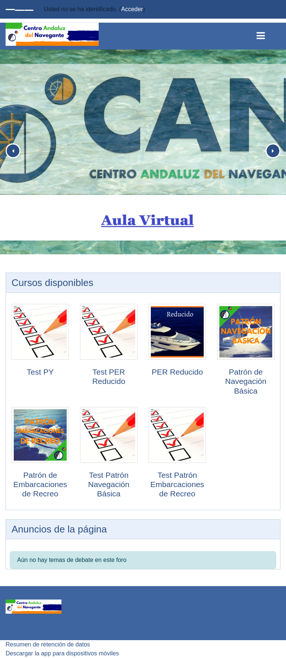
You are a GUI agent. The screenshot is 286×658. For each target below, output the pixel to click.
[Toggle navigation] (266, 34)
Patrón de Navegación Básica (246, 381)
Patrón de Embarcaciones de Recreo (40, 484)
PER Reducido (177, 372)
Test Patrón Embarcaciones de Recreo (177, 484)
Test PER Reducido (108, 376)
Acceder (132, 9)
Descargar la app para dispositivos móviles (62, 653)
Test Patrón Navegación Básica (109, 484)
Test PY (40, 372)
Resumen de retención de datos (48, 644)
